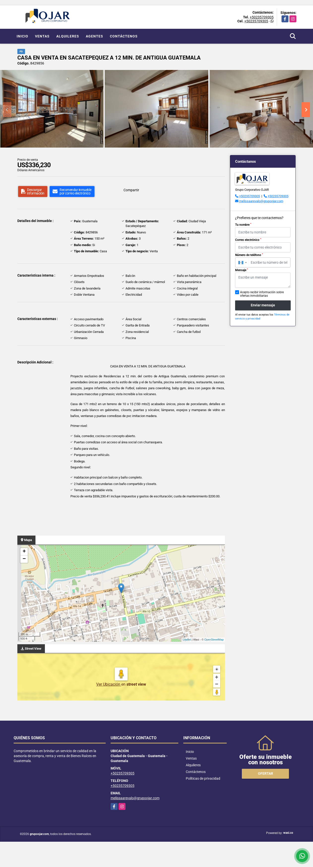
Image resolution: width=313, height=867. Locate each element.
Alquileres (67, 36)
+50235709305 (262, 17)
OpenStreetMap (214, 639)
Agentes (94, 36)
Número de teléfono (249, 255)
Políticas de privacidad (203, 778)
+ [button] (24, 551)
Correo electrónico (248, 240)
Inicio (22, 36)
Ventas (42, 36)
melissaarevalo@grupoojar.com (261, 201)
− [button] (24, 559)
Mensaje (241, 270)
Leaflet (187, 639)
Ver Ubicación (108, 684)
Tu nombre (243, 225)
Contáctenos (124, 36)
